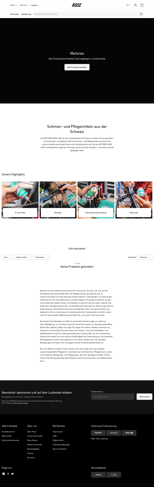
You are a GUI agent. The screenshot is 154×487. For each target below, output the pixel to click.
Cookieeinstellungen (61, 444)
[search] (141, 14)
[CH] (129, 5)
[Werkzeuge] (41, 257)
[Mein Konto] (135, 5)
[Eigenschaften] (23, 257)
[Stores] (15, 5)
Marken (73, 14)
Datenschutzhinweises (20, 403)
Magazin (34, 5)
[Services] (25, 5)
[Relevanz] (145, 257)
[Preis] (7, 257)
